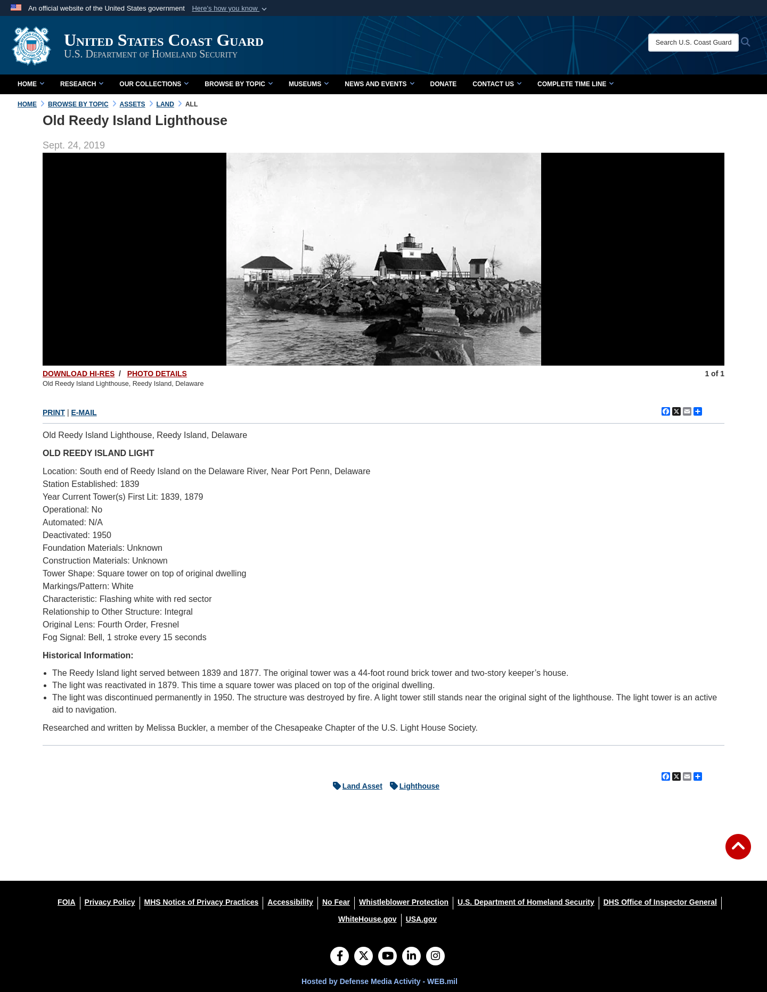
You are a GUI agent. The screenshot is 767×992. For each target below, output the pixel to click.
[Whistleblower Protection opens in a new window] (403, 902)
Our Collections (154, 84)
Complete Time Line (575, 84)
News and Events (379, 84)
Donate (443, 84)
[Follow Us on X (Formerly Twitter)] (363, 957)
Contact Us (496, 84)
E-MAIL (83, 412)
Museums (309, 84)
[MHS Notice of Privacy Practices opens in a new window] (201, 902)
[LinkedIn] (411, 957)
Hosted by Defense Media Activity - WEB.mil (379, 981)
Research (81, 84)
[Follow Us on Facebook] (339, 957)
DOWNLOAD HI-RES (79, 373)
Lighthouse (412, 786)
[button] (230, 8)
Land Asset (355, 786)
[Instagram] (435, 957)
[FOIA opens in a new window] (66, 902)
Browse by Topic (239, 84)
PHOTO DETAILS (157, 373)
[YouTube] (387, 957)
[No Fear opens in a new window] (336, 902)
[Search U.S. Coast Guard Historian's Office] (693, 43)
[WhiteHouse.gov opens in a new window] (367, 919)
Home (31, 84)
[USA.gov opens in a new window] (421, 919)
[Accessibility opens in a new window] (290, 902)
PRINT (54, 412)
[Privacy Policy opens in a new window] (110, 902)
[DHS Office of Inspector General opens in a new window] (660, 902)
